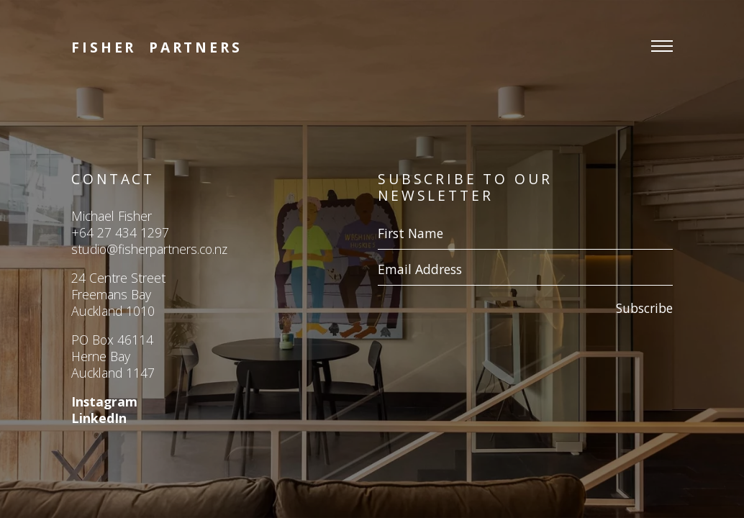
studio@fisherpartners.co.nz (149, 249)
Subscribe (644, 308)
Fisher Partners (156, 47)
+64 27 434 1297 (120, 232)
